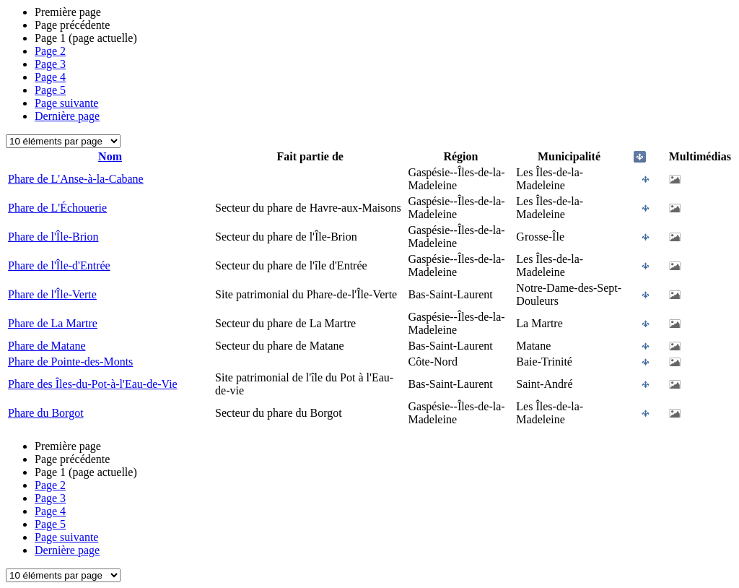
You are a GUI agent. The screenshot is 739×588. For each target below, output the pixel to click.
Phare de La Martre (52, 323)
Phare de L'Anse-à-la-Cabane (76, 179)
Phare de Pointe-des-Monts (70, 361)
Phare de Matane (47, 346)
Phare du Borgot (46, 413)
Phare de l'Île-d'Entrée (59, 265)
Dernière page (67, 116)
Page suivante (66, 103)
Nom (110, 156)
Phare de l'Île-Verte (52, 294)
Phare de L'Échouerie (57, 208)
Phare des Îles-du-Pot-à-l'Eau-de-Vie (93, 384)
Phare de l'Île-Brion (53, 236)
